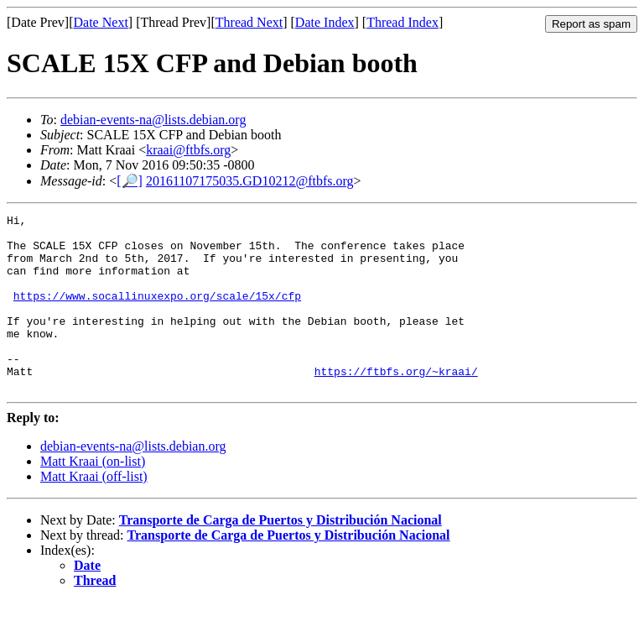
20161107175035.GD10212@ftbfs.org (250, 181)
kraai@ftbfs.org (188, 150)
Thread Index (402, 22)
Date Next (101, 22)
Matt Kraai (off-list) (94, 511)
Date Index (325, 22)
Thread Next (249, 22)
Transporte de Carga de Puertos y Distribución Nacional (280, 555)
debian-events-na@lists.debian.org (153, 119)
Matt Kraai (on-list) (92, 496)
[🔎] (130, 181)
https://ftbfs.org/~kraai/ (396, 403)
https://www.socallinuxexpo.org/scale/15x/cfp (157, 313)
